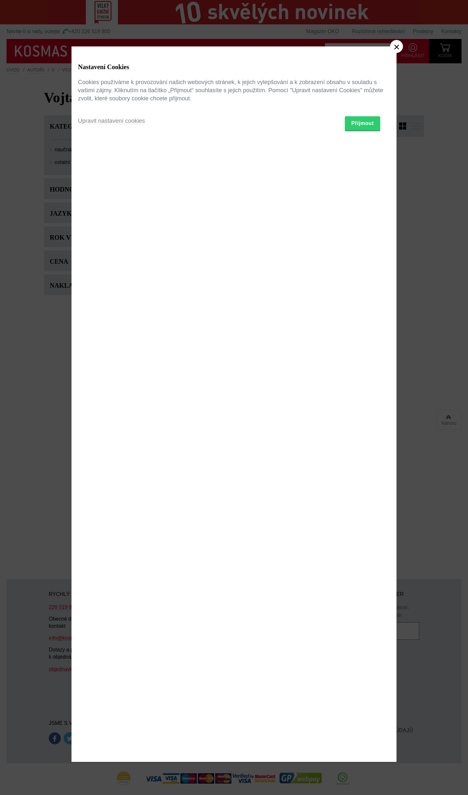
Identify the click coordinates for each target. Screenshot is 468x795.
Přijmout (362, 435)
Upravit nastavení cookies (111, 433)
